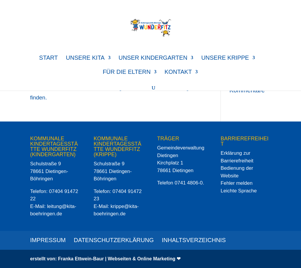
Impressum (48, 240)
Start (48, 58)
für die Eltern (126, 72)
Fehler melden (237, 183)
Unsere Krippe (225, 58)
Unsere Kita (85, 58)
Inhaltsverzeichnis (194, 240)
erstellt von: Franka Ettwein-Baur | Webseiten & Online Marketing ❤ (105, 258)
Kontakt (178, 72)
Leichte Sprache (239, 191)
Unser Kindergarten (152, 58)
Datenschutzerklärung (114, 240)
